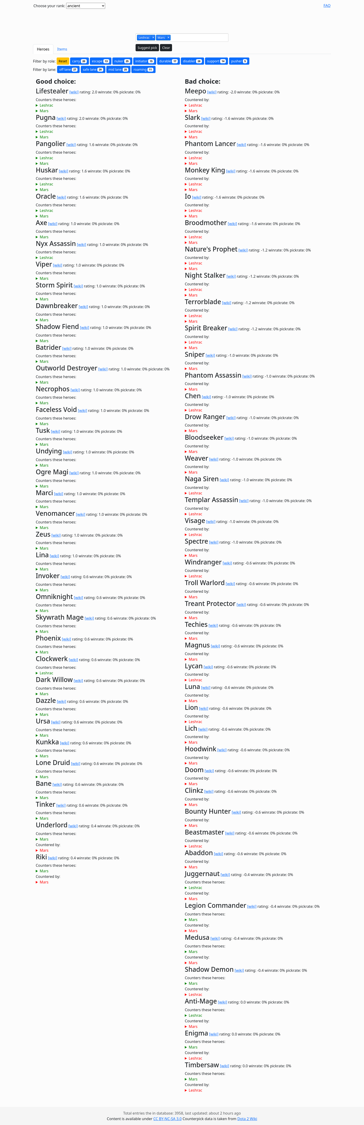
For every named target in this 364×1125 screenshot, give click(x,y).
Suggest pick (147, 47)
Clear (166, 47)
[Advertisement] (182, 19)
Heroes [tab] (43, 49)
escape (100, 61)
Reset (63, 61)
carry (79, 61)
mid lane (118, 69)
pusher (239, 61)
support (216, 61)
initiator (144, 61)
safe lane (93, 69)
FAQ (327, 5)
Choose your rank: (49, 5)
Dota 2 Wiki (247, 1118)
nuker (122, 61)
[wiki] (74, 92)
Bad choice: (202, 81)
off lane (68, 69)
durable (168, 61)
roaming (143, 69)
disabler (192, 61)
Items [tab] (62, 49)
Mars (44, 110)
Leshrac (46, 105)
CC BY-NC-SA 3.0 (167, 1118)
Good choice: (56, 81)
